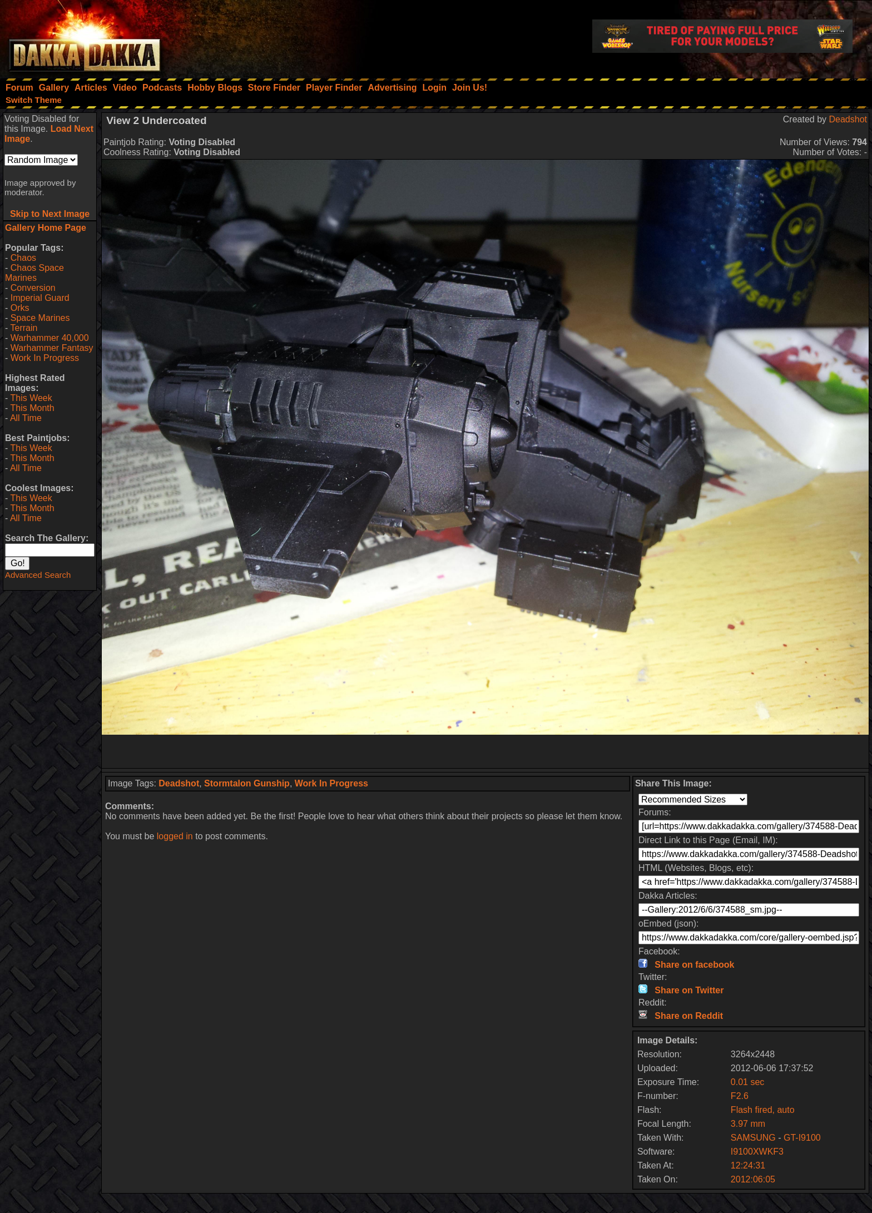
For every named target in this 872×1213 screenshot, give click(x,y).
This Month (32, 408)
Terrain (23, 328)
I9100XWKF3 (757, 1151)
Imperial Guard (40, 298)
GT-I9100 (802, 1137)
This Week (31, 398)
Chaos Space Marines (34, 273)
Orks (20, 308)
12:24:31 (748, 1165)
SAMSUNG (753, 1137)
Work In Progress (45, 358)
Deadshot (848, 119)
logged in (175, 836)
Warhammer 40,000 (50, 338)
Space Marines (40, 318)
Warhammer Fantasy (52, 348)
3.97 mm (748, 1123)
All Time (26, 418)
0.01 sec (747, 1082)
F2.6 (740, 1096)
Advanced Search (38, 575)
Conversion (33, 288)
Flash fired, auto (763, 1110)
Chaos (23, 258)
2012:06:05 (753, 1179)
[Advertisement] (485, 751)
